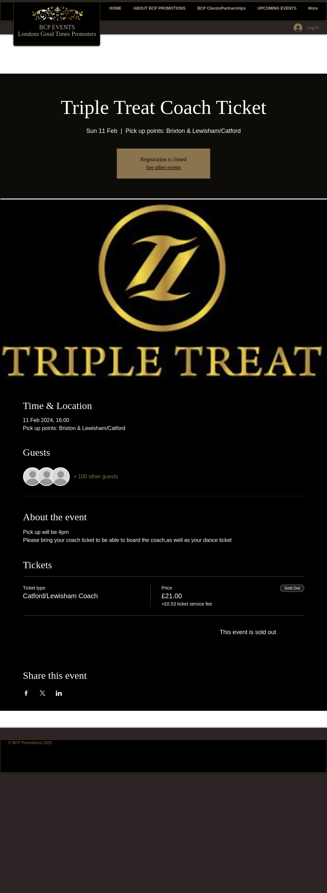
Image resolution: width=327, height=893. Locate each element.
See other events (163, 167)
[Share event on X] (42, 693)
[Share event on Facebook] (26, 693)
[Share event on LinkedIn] (59, 693)
